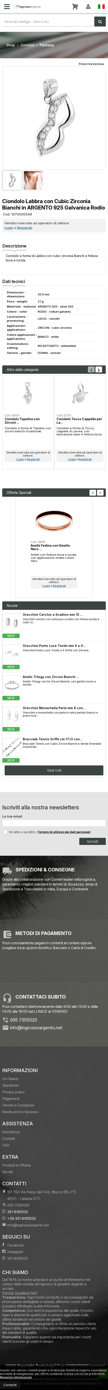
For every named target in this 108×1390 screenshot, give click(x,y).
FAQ (5, 1145)
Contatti (8, 1138)
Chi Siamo (10, 1078)
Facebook (13, 1245)
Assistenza (11, 1132)
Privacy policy (13, 1092)
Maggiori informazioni (16, 1377)
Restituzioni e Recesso (20, 1112)
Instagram (12, 1251)
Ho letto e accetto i (20, 832)
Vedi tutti (54, 770)
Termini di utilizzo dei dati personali (63, 832)
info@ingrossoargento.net (36, 1027)
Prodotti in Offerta (16, 1165)
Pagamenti (10, 1098)
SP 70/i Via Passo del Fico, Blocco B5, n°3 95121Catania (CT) (39, 1195)
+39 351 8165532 (19, 1218)
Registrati (24, 228)
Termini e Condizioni (18, 1105)
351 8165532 (15, 1211)
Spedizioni (10, 1085)
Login (8, 228)
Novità (7, 1172)
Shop (10, 45)
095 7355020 (23, 1020)
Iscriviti (92, 841)
